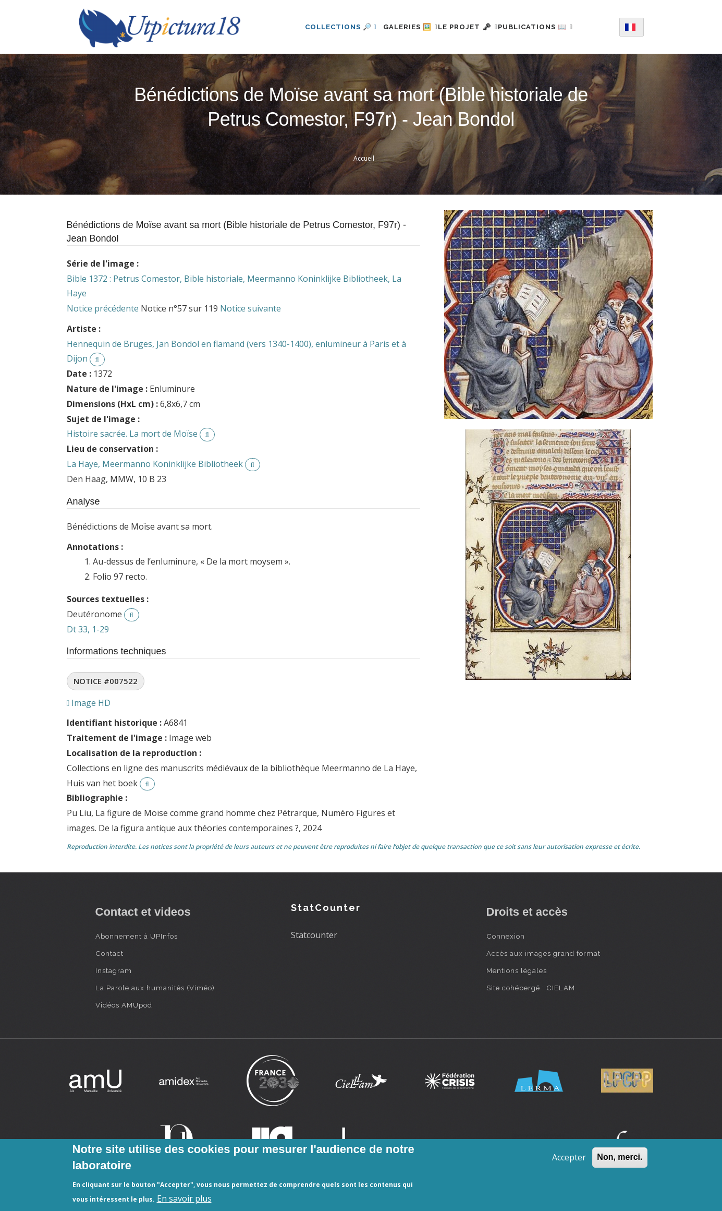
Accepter (569, 1157)
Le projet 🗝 (468, 27)
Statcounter (314, 935)
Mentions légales (516, 970)
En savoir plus (184, 1198)
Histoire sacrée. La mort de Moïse (132, 433)
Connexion (505, 936)
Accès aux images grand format (543, 953)
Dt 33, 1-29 (88, 629)
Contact (109, 953)
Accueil (363, 158)
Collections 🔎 (323, 27)
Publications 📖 (547, 27)
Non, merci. (619, 1157)
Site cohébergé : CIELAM (530, 988)
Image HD (89, 703)
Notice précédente (103, 308)
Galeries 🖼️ (398, 27)
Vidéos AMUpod (123, 1005)
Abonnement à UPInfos (136, 936)
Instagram (113, 970)
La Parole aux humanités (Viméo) (155, 988)
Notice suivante (250, 308)
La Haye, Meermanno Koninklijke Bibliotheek (155, 464)
